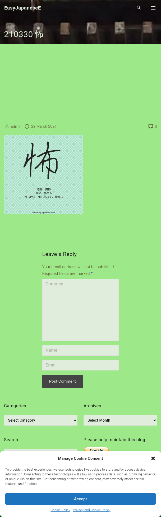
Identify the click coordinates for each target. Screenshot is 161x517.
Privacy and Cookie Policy (92, 510)
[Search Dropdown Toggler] (139, 8)
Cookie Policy (60, 510)
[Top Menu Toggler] (153, 8)
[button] (153, 458)
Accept (80, 499)
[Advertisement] (80, 84)
